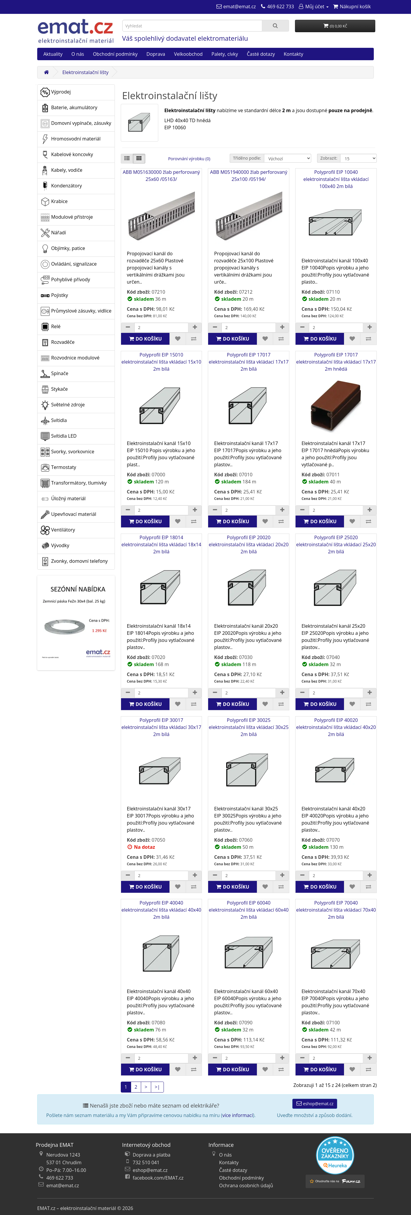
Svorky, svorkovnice (67, 452)
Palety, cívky (224, 54)
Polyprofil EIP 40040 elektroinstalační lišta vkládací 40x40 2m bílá (161, 944)
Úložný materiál (63, 499)
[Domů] (46, 72)
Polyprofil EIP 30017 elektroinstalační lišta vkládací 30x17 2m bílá (161, 761)
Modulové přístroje (66, 217)
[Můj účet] (313, 6)
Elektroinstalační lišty (85, 72)
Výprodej (55, 92)
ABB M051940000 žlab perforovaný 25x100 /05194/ (248, 209)
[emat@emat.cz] (236, 6)
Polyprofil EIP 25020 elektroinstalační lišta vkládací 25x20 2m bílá (336, 578)
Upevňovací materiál (68, 514)
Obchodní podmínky (115, 54)
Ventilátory (57, 530)
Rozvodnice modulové (70, 358)
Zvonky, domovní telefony (74, 561)
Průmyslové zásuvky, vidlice (75, 311)
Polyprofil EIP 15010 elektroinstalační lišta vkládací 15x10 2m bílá (161, 395)
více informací (237, 1115)
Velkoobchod (188, 54)
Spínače (54, 374)
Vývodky (54, 546)
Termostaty (58, 467)
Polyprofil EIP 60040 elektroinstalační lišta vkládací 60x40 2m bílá (248, 944)
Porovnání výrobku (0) (189, 158)
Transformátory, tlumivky (73, 483)
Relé (50, 327)
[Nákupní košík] (352, 6)
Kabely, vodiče (61, 170)
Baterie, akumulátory (68, 108)
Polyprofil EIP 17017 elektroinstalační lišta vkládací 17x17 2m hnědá (336, 395)
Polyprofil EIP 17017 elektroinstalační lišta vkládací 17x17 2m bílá (248, 395)
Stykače (54, 389)
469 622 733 (59, 1178)
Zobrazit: (328, 158)
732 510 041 (146, 1162)
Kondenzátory (61, 186)
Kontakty (293, 54)
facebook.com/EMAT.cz (158, 1178)
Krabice (54, 202)
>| (157, 1087)
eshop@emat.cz (315, 1103)
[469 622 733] (277, 6)
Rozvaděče (57, 342)
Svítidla (53, 421)
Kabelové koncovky (66, 155)
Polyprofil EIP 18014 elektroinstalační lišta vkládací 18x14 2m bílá (161, 578)
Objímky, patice (62, 249)
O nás (77, 54)
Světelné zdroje (62, 405)
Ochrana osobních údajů (246, 1185)
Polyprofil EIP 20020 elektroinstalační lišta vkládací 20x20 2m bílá (248, 578)
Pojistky (54, 295)
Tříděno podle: (247, 158)
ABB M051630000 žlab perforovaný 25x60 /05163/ (161, 209)
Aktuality (53, 54)
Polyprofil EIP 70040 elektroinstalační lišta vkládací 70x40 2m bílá (336, 944)
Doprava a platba (152, 1155)
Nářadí (53, 233)
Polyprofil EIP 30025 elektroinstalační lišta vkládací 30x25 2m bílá (248, 761)
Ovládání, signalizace (68, 264)
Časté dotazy (261, 54)
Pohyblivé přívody (65, 280)
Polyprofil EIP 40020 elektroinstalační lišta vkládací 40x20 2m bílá (336, 761)
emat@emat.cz (62, 1185)
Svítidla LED (58, 436)
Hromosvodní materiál (70, 139)
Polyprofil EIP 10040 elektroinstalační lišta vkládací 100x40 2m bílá (336, 213)
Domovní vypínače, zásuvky (75, 123)
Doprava (155, 54)
